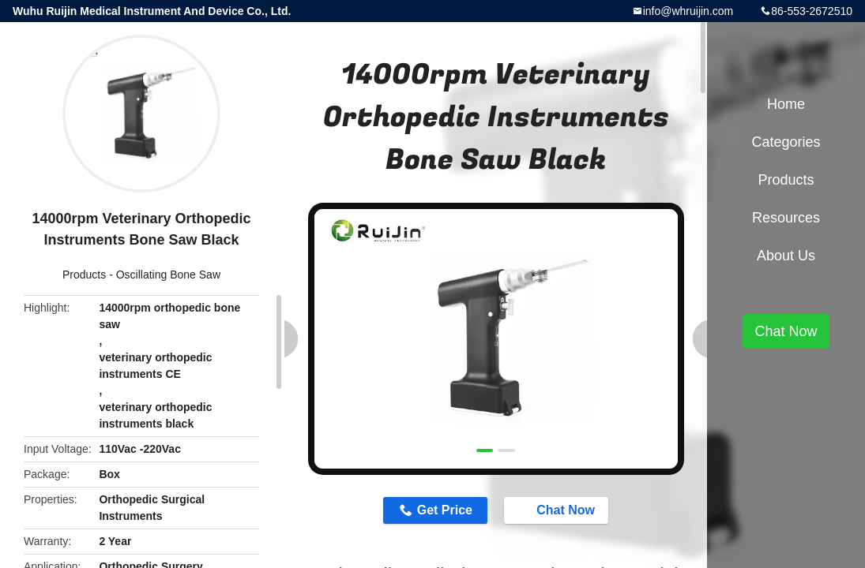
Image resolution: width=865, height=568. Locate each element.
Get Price (444, 510)
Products (84, 274)
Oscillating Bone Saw (168, 274)
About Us (786, 255)
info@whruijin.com (688, 11)
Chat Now (558, 510)
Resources (786, 218)
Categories (785, 142)
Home (786, 104)
